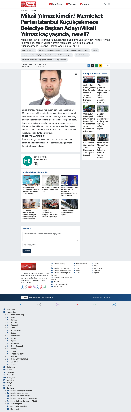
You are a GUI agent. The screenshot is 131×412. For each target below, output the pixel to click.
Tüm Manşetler (57, 282)
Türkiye (95, 264)
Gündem (33, 11)
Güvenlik (12, 362)
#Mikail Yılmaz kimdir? (28, 50)
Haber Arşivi (57, 286)
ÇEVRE (11, 351)
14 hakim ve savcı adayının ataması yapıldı (67, 213)
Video (7, 370)
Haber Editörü (40, 159)
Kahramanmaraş (80, 264)
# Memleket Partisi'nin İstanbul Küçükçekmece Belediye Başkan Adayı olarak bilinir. (44, 59)
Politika (77, 266)
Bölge (11, 364)
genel (11, 317)
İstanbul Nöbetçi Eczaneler (19, 391)
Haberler (24, 11)
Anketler (8, 380)
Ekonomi (96, 266)
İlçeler (95, 273)
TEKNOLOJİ (97, 270)
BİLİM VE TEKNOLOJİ (17, 359)
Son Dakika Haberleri (60, 284)
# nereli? (95, 50)
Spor (76, 268)
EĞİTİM (12, 357)
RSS (24, 297)
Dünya (77, 273)
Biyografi (9, 377)
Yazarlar (84, 4)
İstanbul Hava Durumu (60, 268)
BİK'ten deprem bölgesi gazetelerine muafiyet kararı (50, 189)
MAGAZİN (13, 343)
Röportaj (8, 375)
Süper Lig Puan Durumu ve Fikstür (22, 401)
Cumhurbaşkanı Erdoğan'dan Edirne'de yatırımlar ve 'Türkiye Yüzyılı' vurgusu (31, 190)
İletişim (8, 385)
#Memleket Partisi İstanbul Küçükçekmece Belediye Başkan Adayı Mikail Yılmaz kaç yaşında (63, 50)
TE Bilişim (106, 297)
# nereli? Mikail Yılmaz (82, 55)
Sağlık (77, 270)
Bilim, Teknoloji (15, 346)
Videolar (71, 4)
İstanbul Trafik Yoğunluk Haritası (22, 398)
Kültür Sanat (97, 268)
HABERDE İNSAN (15, 354)
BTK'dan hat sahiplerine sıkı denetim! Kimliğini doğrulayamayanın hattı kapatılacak (29, 215)
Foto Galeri (55, 4)
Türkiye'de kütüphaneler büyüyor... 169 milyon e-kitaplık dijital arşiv (50, 214)
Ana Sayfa (9, 309)
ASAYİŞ (12, 349)
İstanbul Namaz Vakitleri (61, 270)
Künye (7, 383)
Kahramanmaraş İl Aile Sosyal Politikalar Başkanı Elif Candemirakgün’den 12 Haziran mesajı (69, 191)
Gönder (27, 251)
